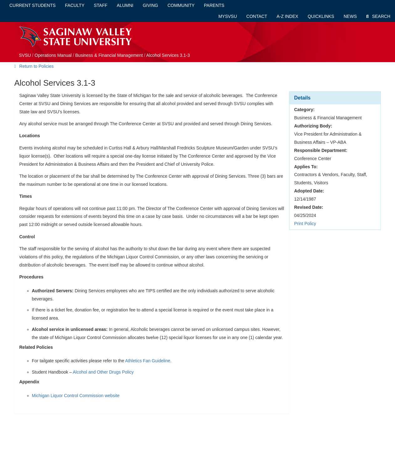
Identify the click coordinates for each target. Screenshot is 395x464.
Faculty (75, 5)
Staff (100, 5)
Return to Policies (34, 66)
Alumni (125, 5)
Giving (150, 5)
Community (181, 5)
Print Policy (305, 223)
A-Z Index (287, 16)
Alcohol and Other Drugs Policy (103, 372)
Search (378, 16)
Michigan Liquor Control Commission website (76, 395)
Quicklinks (321, 16)
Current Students (32, 5)
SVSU (25, 55)
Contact (256, 16)
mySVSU (227, 16)
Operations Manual (52, 55)
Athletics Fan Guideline (147, 360)
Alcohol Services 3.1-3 (168, 55)
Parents (214, 5)
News (350, 16)
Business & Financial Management (109, 55)
